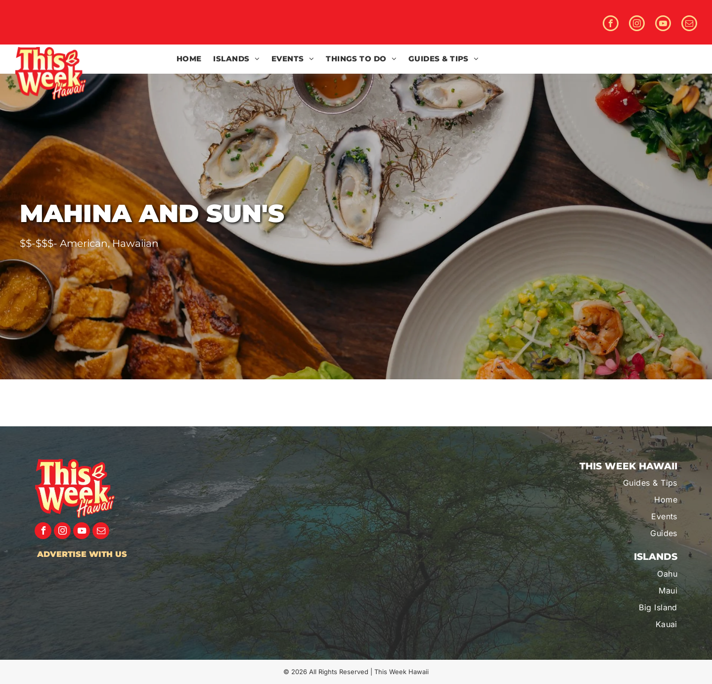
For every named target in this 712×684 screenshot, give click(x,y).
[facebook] (611, 24)
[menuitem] (189, 59)
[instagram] (637, 24)
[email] (689, 24)
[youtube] (663, 24)
